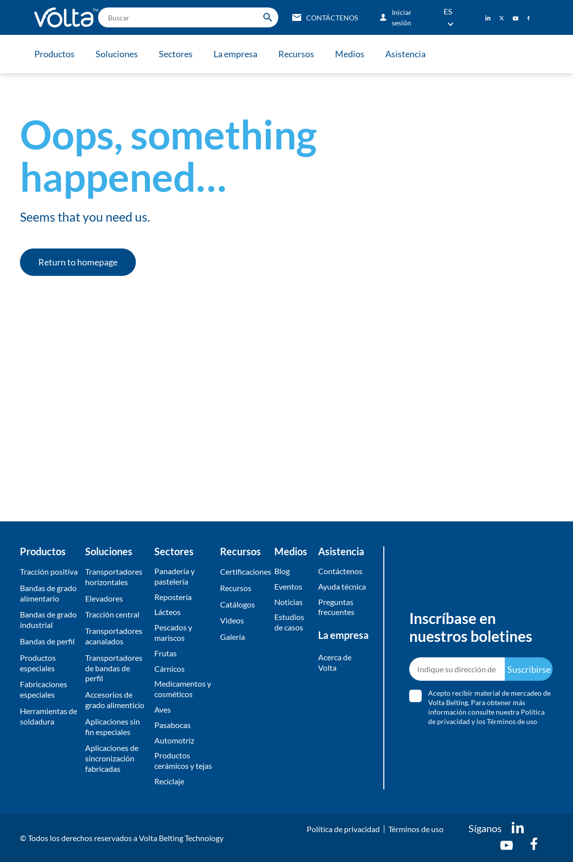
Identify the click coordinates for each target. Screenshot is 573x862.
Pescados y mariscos (173, 632)
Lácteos (167, 611)
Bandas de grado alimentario (48, 593)
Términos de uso (416, 829)
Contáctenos (340, 571)
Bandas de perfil (47, 641)
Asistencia (405, 53)
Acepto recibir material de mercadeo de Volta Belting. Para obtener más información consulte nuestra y (489, 707)
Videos (232, 620)
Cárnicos (169, 668)
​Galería (232, 636)
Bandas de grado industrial (48, 619)
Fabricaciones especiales (43, 689)
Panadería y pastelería (174, 576)
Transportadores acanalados (113, 636)
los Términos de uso (506, 721)
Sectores (176, 53)
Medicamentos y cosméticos (182, 689)
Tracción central (112, 614)
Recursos (296, 53)
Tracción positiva (49, 571)
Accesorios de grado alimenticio (114, 700)
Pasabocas (172, 725)
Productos (54, 53)
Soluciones (117, 53)
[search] (188, 17)
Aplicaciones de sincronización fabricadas (111, 758)
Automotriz (174, 740)
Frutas (165, 653)
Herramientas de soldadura (48, 716)
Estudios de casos (289, 622)
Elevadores (104, 598)
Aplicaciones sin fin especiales (112, 727)
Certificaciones (245, 571)
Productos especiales (38, 663)
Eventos (288, 586)
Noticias (288, 602)
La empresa (235, 53)
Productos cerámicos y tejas (183, 760)
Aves (162, 709)
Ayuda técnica (342, 586)
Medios (349, 53)
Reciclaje (169, 781)
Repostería (173, 597)
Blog (282, 571)
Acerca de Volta (334, 662)
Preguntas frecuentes (336, 607)
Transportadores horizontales (113, 577)
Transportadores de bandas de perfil (113, 668)
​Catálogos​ (237, 604)
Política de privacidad (343, 829)
